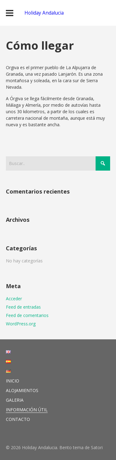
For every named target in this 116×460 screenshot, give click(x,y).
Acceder (14, 298)
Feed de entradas (23, 307)
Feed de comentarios (27, 315)
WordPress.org (21, 324)
